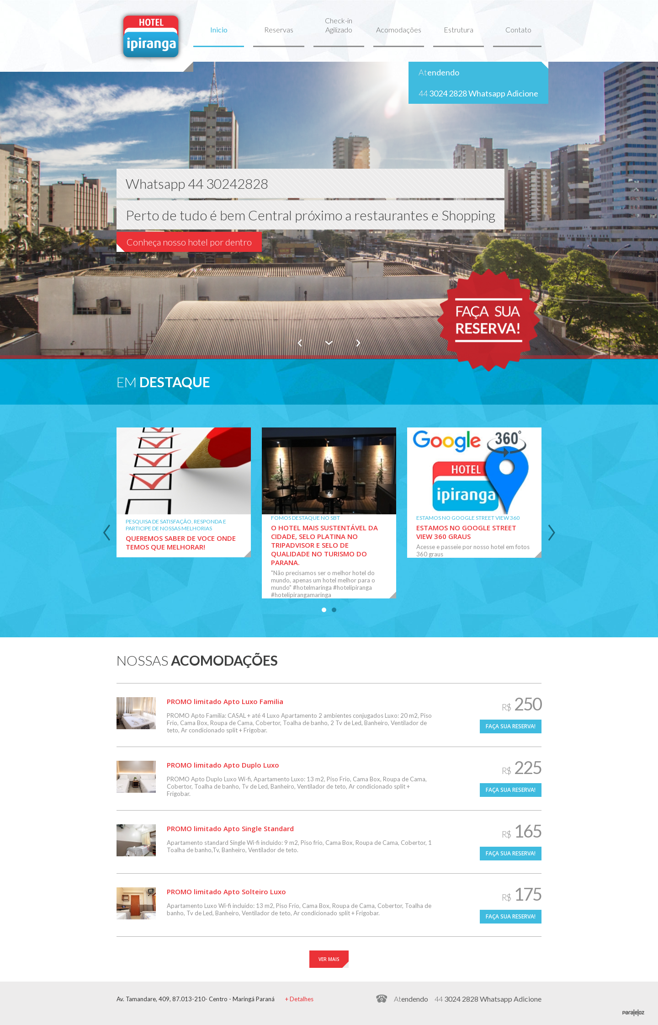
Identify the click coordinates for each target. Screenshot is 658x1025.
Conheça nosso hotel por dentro (189, 241)
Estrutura (458, 29)
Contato (518, 29)
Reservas (278, 29)
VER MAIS (329, 959)
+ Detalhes (299, 999)
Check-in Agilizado (338, 25)
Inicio (219, 29)
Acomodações (398, 29)
